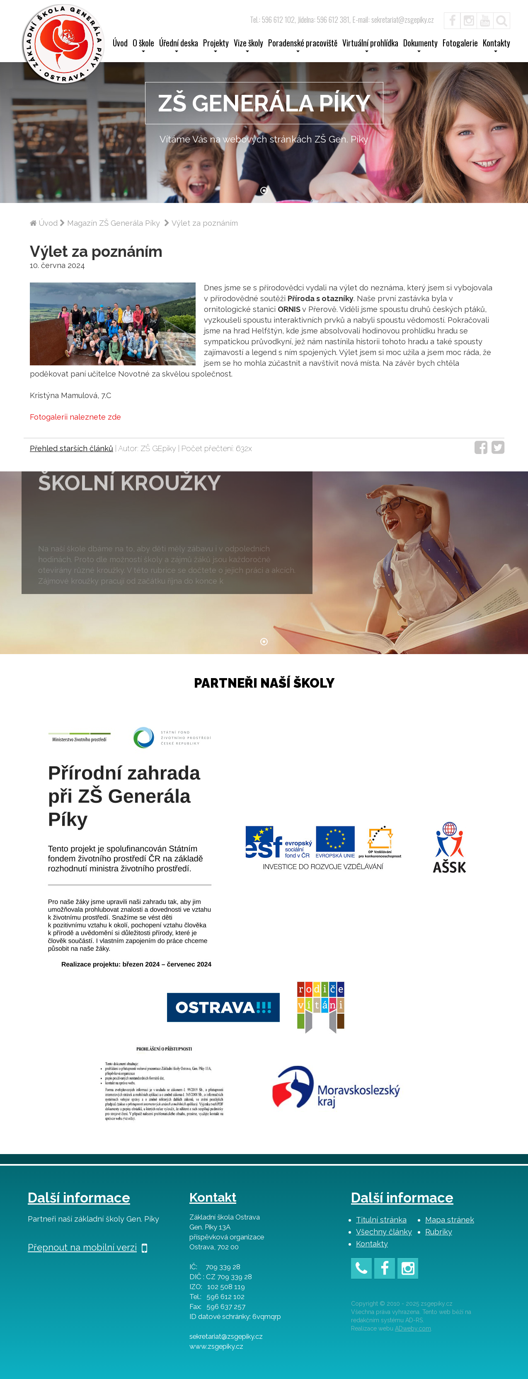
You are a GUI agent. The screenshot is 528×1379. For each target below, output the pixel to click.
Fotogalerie (460, 44)
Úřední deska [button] (178, 45)
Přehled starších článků (71, 448)
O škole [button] (143, 45)
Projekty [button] (216, 45)
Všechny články (384, 1231)
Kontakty (372, 1243)
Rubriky (438, 1231)
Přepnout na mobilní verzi (87, 1247)
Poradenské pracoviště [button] (302, 45)
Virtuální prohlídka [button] (370, 45)
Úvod (120, 44)
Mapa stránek (449, 1219)
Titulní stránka (381, 1219)
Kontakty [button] (496, 45)
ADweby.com (413, 1328)
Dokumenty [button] (420, 45)
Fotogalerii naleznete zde (75, 417)
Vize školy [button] (248, 45)
